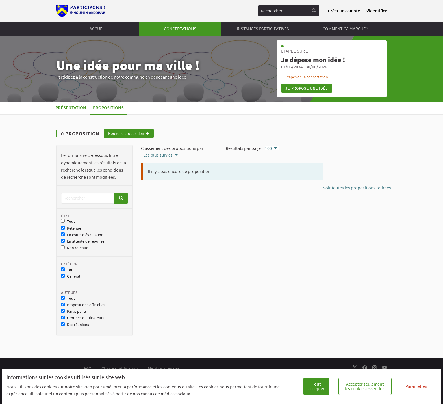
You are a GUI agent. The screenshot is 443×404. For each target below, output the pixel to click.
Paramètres (416, 386)
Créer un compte (344, 11)
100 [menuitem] (268, 148)
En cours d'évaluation (82, 234)
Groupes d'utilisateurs (82, 318)
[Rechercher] (87, 198)
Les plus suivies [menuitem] (158, 155)
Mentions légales (164, 368)
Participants (74, 311)
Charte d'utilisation (119, 368)
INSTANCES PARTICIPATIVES (263, 28)
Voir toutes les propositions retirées (357, 188)
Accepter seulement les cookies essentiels (365, 386)
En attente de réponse (82, 241)
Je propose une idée (306, 88)
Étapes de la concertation (306, 76)
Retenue (71, 228)
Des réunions (75, 324)
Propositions (108, 107)
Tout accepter (316, 386)
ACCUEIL (98, 28)
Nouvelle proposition (128, 133)
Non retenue (74, 247)
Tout (68, 221)
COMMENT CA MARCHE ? (345, 28)
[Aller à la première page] (81, 11)
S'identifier (376, 11)
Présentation (70, 107)
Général (70, 276)
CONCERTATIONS (180, 28)
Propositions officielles (83, 305)
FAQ (88, 368)
